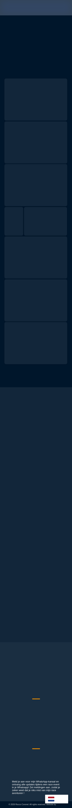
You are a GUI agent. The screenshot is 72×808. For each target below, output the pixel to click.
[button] (66, 8)
